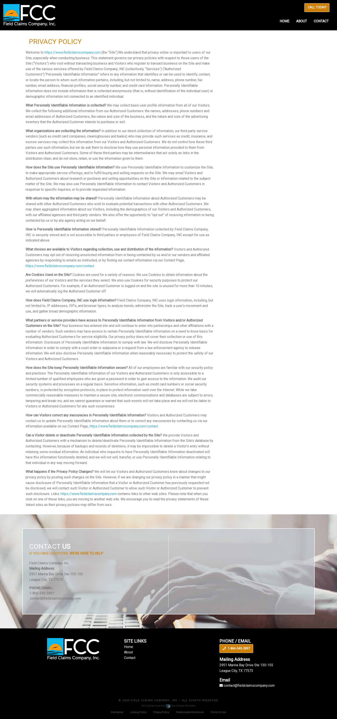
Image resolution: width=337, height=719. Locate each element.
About (128, 652)
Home (128, 647)
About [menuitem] (301, 21)
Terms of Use (218, 712)
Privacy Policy (161, 712)
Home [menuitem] (284, 21)
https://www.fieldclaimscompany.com (72, 52)
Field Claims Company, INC (154, 700)
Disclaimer (117, 712)
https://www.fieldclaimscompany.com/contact (60, 266)
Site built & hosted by (168, 705)
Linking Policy (138, 712)
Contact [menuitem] (321, 21)
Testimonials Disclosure (190, 712)
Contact (129, 658)
